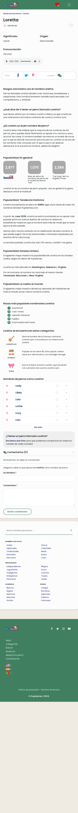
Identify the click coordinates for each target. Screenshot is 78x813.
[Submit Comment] (17, 623)
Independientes (14, 677)
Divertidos (11, 665)
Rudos (44, 665)
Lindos (9, 656)
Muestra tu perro (14, 766)
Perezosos (11, 690)
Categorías (11, 755)
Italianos (45, 708)
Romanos (45, 702)
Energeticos (12, 687)
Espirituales (12, 659)
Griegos (44, 699)
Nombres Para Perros (12, 13)
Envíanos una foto (16, 551)
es (8, 780)
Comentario (10, 596)
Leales (44, 690)
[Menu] (69, 4)
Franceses (46, 711)
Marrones (11, 705)
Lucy (18, 524)
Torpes (44, 687)
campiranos (11, 451)
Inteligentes (12, 684)
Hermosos (11, 669)
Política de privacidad (28, 801)
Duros (43, 681)
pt (8, 784)
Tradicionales (13, 662)
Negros (10, 702)
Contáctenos (12, 769)
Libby (19, 503)
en (8, 776)
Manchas (11, 708)
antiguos (11, 465)
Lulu (18, 531)
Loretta (26, 13)
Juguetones (12, 681)
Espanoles (45, 705)
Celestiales (46, 659)
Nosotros (10, 762)
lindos (11, 478)
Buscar (9, 758)
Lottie (19, 517)
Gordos (10, 711)
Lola (18, 510)
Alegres (44, 677)
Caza (43, 669)
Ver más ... (39, 538)
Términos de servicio (50, 801)
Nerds (43, 662)
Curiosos (45, 684)
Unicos (44, 656)
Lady (18, 497)
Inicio (8, 751)
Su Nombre (9, 584)
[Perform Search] (71, 642)
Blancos (10, 699)
